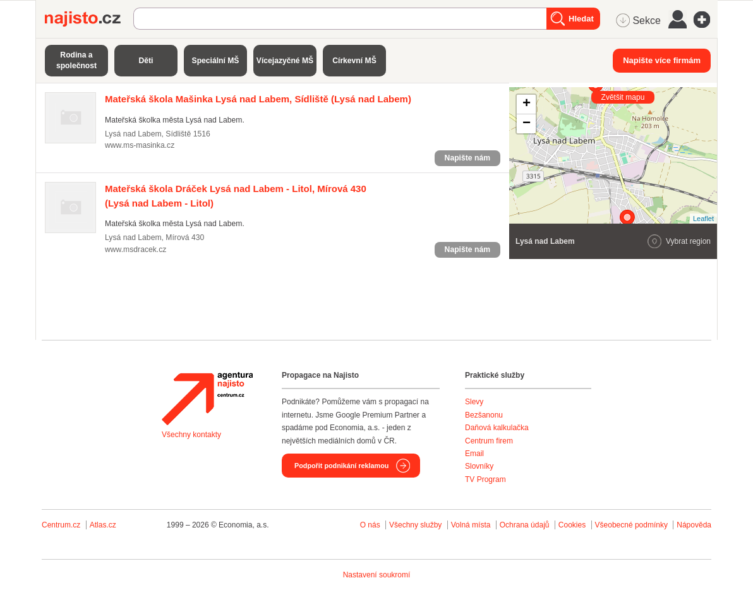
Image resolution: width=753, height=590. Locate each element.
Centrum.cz (61, 525)
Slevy (474, 401)
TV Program (485, 479)
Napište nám (467, 158)
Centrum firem (489, 440)
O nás (370, 525)
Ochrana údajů (525, 525)
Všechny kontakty (191, 434)
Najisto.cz (89, 18)
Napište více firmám (662, 60)
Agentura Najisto (207, 398)
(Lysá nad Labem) (258, 98)
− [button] (526, 123)
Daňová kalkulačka (497, 427)
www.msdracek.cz (135, 249)
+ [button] (526, 104)
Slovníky (479, 466)
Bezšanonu (484, 415)
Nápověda (694, 525)
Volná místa (471, 525)
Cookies (572, 525)
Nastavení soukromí (377, 574)
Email (474, 453)
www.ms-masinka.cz (139, 145)
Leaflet (703, 218)
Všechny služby (416, 525)
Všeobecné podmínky (631, 525)
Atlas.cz (103, 525)
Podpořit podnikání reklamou (341, 465)
